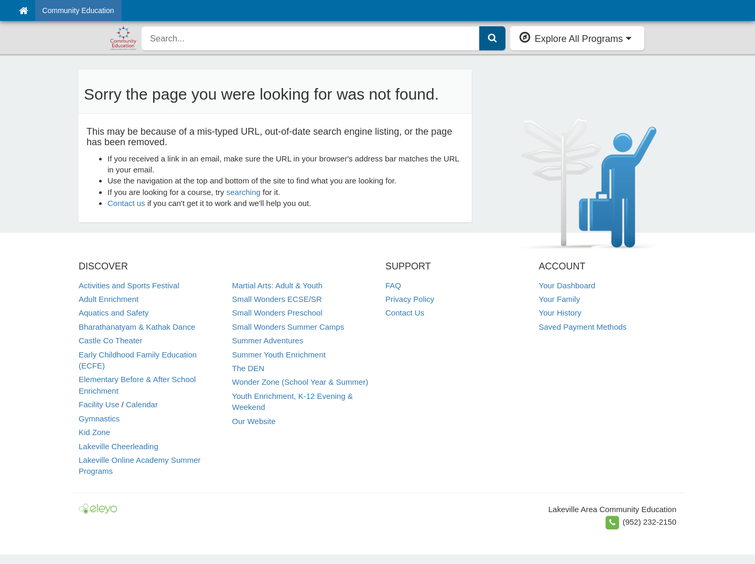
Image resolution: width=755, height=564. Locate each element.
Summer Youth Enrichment (279, 354)
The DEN (248, 368)
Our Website (254, 421)
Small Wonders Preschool (277, 312)
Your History (560, 312)
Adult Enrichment (108, 299)
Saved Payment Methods (583, 326)
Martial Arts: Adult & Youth (277, 285)
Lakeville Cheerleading (118, 446)
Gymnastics (99, 418)
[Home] (23, 10)
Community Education (78, 10)
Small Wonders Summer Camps (288, 326)
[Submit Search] (492, 38)
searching (243, 192)
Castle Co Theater (110, 340)
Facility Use (99, 404)
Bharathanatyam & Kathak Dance (137, 326)
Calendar (142, 404)
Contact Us (404, 312)
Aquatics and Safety (113, 312)
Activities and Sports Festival (129, 285)
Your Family (559, 299)
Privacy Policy (409, 299)
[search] (311, 38)
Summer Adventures (268, 340)
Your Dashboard (567, 285)
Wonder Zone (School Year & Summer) (300, 381)
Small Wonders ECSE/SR (277, 299)
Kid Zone (94, 432)
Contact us (126, 203)
